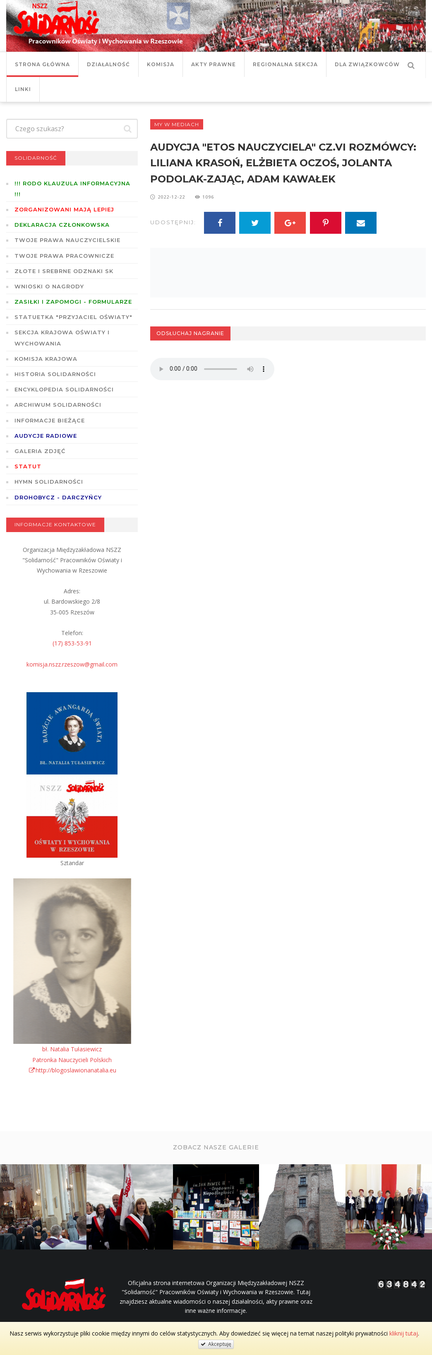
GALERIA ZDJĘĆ (39, 451)
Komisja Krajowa (45, 358)
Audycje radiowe (45, 435)
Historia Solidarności (55, 374)
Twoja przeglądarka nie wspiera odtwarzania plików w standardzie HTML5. (212, 369)
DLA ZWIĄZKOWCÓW (367, 64)
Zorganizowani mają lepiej (64, 209)
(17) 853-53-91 (72, 643)
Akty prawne (213, 64)
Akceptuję (216, 1344)
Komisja (160, 64)
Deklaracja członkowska (62, 224)
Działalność (108, 64)
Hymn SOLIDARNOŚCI (48, 481)
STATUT (27, 466)
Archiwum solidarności (57, 404)
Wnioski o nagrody (49, 286)
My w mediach (176, 124)
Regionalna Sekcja (285, 64)
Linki (23, 89)
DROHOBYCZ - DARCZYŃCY (58, 497)
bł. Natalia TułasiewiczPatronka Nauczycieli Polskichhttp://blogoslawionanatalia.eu (72, 1059)
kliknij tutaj (403, 1333)
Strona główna (42, 64)
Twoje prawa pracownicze (64, 255)
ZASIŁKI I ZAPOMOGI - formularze (73, 301)
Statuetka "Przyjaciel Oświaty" (73, 317)
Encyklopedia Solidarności (64, 389)
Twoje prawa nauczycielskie (67, 240)
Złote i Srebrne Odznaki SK (63, 271)
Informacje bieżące (49, 420)
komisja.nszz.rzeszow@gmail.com (72, 664)
